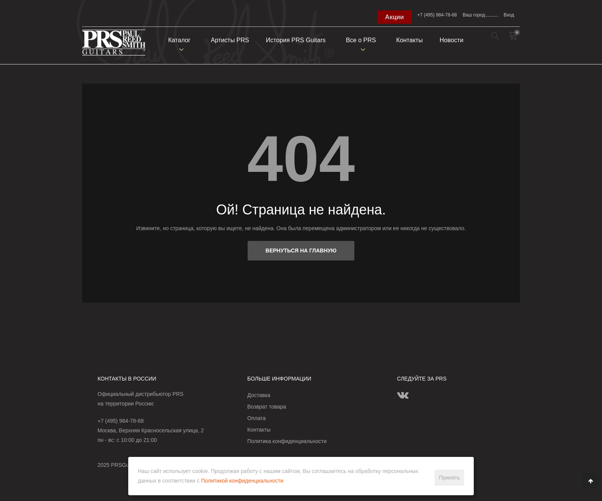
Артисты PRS (230, 40)
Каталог (179, 40)
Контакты (409, 40)
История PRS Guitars (296, 40)
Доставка (258, 395)
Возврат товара (266, 407)
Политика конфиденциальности (287, 441)
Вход (509, 15)
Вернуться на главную (301, 250)
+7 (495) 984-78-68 (437, 15)
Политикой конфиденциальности (242, 481)
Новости (451, 40)
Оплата (256, 418)
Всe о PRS (361, 40)
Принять (449, 478)
